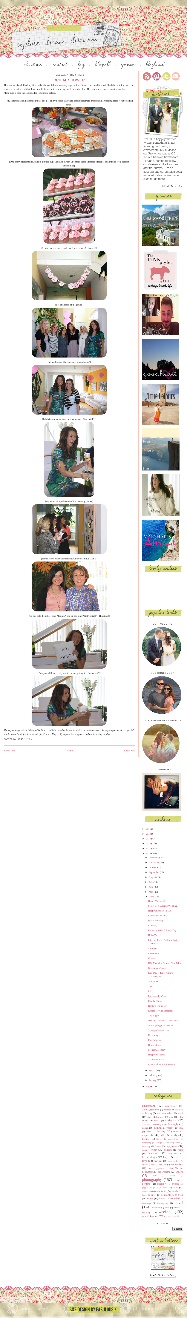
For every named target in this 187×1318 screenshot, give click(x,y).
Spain (180, 1195)
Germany (146, 1146)
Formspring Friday (163, 1143)
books (157, 1120)
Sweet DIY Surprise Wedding (162, 905)
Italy (165, 1157)
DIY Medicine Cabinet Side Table (164, 963)
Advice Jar (153, 981)
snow (153, 1194)
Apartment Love (156, 1059)
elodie (176, 1131)
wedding (146, 1212)
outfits (179, 1171)
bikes (149, 1117)
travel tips (156, 1208)
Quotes (151, 958)
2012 (148, 843)
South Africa (167, 1194)
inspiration (173, 1153)
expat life (147, 1135)
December (154, 857)
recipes (165, 1188)
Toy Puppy (153, 1015)
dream (148, 1132)
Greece (158, 1146)
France (177, 1143)
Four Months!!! (155, 1040)
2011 (148, 848)
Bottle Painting (155, 920)
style (161, 1198)
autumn (156, 1109)
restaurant (160, 1190)
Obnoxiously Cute (157, 915)
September (154, 872)
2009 (148, 1086)
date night (173, 1124)
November (154, 862)
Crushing (152, 925)
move (144, 1164)
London (177, 1157)
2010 (148, 853)
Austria (145, 1110)
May (151, 891)
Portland (146, 1183)
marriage (158, 1160)
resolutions (146, 1191)
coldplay (145, 1124)
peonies (173, 1176)
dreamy (161, 1131)
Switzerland (174, 1198)
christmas (171, 1120)
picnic (176, 1180)
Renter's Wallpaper (157, 1005)
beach (180, 1113)
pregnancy (161, 1184)
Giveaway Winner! (157, 967)
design (145, 1127)
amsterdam (148, 1105)
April (152, 896)
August (153, 877)
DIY (181, 1128)
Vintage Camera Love (158, 1030)
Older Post (129, 750)
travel (178, 1202)
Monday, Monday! (157, 1049)
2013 (148, 838)
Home (70, 750)
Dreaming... (154, 1035)
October (153, 867)
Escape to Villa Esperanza (160, 1010)
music (153, 1165)
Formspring (146, 1143)
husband (153, 1153)
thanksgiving (162, 1203)
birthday (160, 1117)
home (180, 1149)
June (151, 886)
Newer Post (9, 750)
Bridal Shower (155, 1044)
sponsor (149, 1198)
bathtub (170, 1113)
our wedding (164, 1171)
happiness (171, 1146)
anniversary (171, 1105)
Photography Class (157, 996)
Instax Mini (153, 953)
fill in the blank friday (167, 1139)
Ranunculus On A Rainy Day (162, 930)
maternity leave (174, 1161)
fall (162, 1135)
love (144, 1160)
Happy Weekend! (156, 900)
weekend (165, 1212)
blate (171, 1117)
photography (152, 1179)
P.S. (150, 991)
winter (155, 1216)
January (153, 1080)
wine (144, 1216)
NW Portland (176, 1164)
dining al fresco (163, 1127)
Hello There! (154, 935)
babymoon (179, 1110)
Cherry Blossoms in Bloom (161, 1064)
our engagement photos (161, 1168)
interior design (149, 1157)
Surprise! (152, 948)
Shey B (151, 986)
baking (148, 1113)
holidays (168, 1149)
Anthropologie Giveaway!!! (161, 1025)
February (153, 1075)
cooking (157, 1124)
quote (155, 1187)
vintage (177, 1208)
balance (160, 1113)
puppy (145, 1187)
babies (167, 1109)
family (173, 1135)
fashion (145, 1138)
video (167, 1208)
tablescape (146, 1203)
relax (175, 1187)
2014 (148, 833)
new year (163, 1164)
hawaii (144, 1150)
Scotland (176, 1191)
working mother (170, 1216)
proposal (175, 1184)
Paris (155, 1176)
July (151, 882)
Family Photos (155, 1001)
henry (154, 1149)
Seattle (144, 1195)
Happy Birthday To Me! (159, 910)
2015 (148, 828)
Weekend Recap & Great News (163, 1020)
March (152, 1070)
